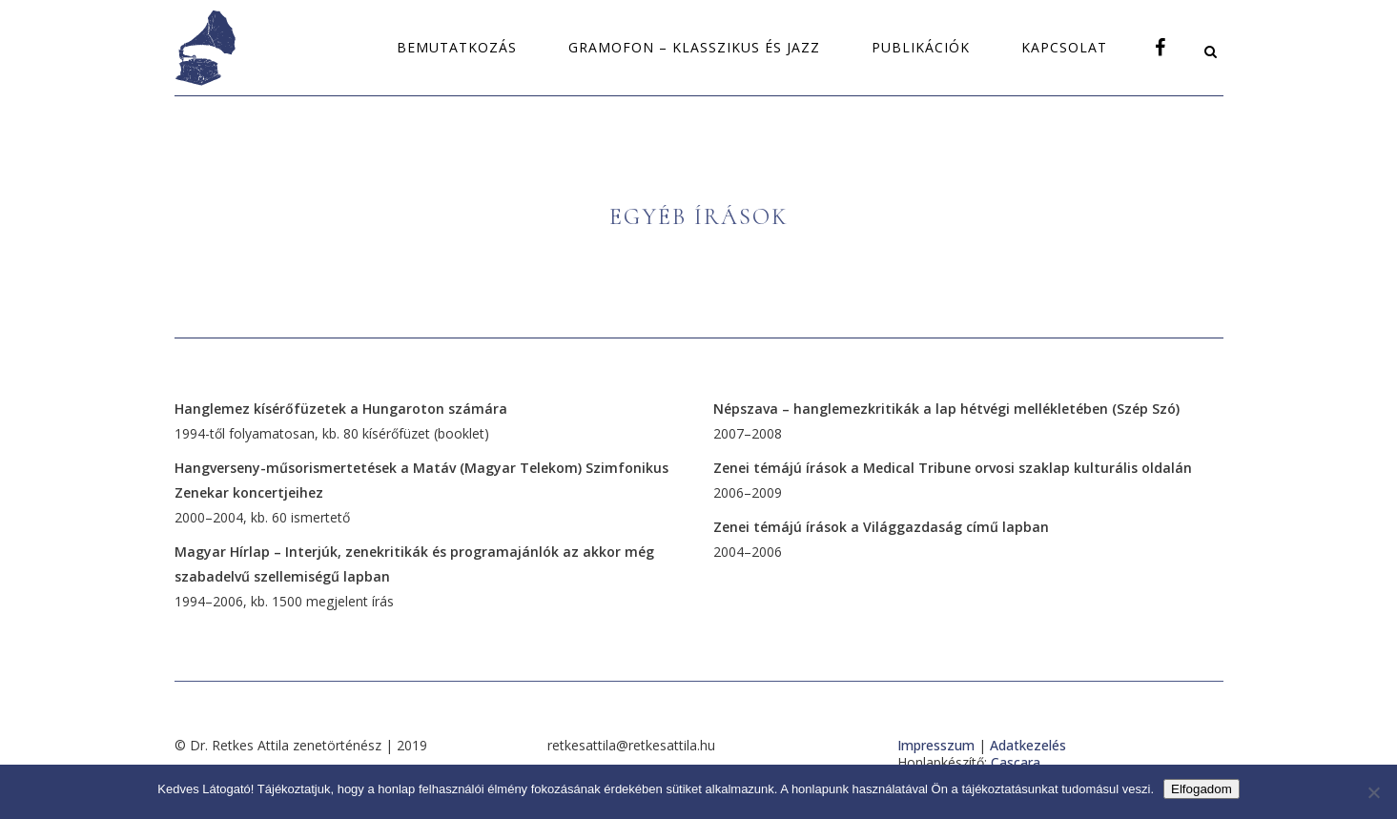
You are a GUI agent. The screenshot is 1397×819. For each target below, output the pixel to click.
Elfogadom (1201, 789)
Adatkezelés (1028, 745)
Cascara (1015, 762)
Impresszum (936, 745)
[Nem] (1373, 792)
